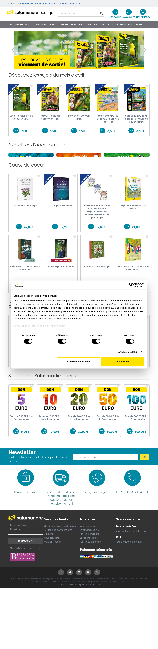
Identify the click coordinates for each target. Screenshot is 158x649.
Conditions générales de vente (60, 555)
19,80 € (101, 256)
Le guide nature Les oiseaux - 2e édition (79, 378)
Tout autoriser (122, 361)
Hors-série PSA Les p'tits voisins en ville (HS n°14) (108, 118)
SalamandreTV (124, 24)
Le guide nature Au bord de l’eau (136, 378)
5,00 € (25, 461)
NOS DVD (91, 24)
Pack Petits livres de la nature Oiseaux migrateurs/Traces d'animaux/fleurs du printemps (97, 241)
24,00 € (137, 256)
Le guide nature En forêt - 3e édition (21, 378)
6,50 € (111, 131)
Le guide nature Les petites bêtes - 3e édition (108, 379)
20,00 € (83, 461)
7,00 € (25, 131)
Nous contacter (52, 567)
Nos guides (106, 24)
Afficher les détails (128, 352)
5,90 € (54, 131)
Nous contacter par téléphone (131, 560)
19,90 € (65, 256)
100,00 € (140, 461)
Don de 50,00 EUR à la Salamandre (108, 447)
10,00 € (54, 461)
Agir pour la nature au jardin (133, 237)
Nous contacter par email (128, 571)
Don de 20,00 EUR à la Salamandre (79, 447)
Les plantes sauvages (24, 235)
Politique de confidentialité (58, 559)
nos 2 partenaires (33, 300)
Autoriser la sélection (78, 361)
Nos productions (45, 24)
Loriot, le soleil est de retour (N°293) (21, 117)
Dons (139, 24)
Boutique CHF (25, 570)
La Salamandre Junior (46, 3)
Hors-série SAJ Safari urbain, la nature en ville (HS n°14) (136, 118)
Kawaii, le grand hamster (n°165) (50, 117)
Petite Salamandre (89, 563)
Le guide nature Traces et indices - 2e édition (50, 379)
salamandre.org (88, 555)
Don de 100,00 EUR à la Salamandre (136, 447)
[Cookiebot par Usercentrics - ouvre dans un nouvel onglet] (131, 285)
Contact (12, 3)
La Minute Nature (89, 567)
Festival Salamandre (90, 571)
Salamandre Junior (89, 559)
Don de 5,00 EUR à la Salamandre (21, 447)
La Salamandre (25, 3)
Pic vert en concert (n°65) (79, 117)
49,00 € (29, 256)
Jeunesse (63, 24)
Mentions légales (18, 554)
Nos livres (77, 24)
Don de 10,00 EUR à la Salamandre (50, 447)
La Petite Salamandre (69, 3)
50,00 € (112, 461)
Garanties (49, 563)
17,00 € (140, 392)
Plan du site (16, 558)
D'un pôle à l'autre (61, 235)
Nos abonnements (21, 24)
